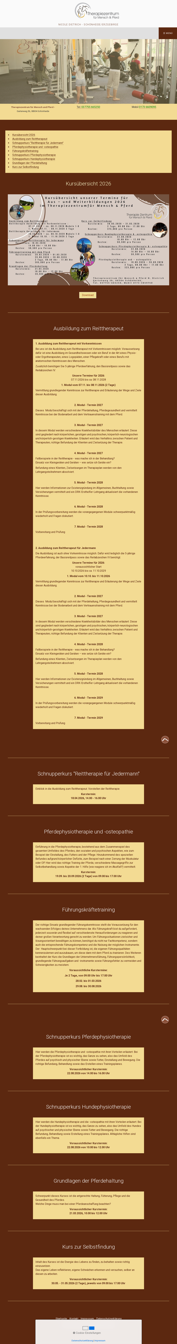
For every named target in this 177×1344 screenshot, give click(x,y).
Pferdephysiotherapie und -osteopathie (35, 147)
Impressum (87, 1318)
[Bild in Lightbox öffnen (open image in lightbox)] (88, 239)
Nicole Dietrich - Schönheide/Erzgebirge (88, 24)
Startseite (61, 1318)
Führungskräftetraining (25, 151)
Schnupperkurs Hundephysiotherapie (33, 159)
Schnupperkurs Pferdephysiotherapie (34, 155)
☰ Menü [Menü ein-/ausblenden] (168, 33)
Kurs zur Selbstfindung (25, 167)
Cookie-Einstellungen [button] (87, 1332)
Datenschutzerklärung (109, 1318)
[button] (87, 295)
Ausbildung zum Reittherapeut (29, 138)
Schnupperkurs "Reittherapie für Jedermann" (37, 143)
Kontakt (73, 1318)
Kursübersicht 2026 (23, 134)
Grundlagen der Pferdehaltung (29, 163)
